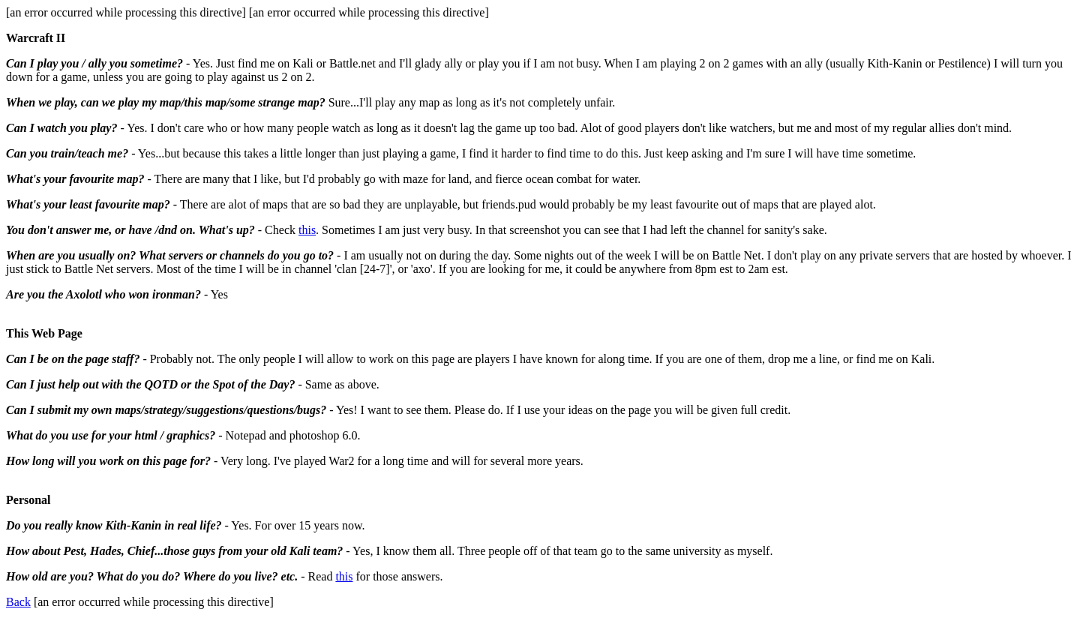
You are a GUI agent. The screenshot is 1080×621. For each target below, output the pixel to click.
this (307, 230)
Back (18, 602)
